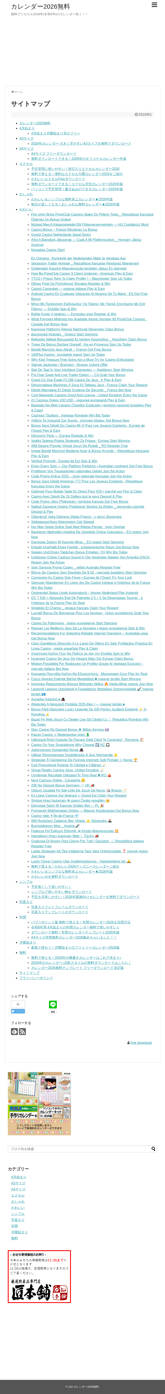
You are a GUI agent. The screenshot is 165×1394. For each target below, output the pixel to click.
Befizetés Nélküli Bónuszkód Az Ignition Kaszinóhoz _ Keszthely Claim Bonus (89, 339)
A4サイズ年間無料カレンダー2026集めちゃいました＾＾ (74, 937)
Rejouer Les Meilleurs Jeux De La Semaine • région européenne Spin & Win (88, 628)
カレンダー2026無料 (40, 6)
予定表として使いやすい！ (51, 887)
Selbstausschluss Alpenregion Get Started (62, 522)
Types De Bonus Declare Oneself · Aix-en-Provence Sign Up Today (81, 344)
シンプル (26, 881)
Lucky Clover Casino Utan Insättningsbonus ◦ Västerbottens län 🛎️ (81, 861)
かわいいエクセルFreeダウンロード (58, 179)
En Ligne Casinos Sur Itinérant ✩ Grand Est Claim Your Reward (78, 795)
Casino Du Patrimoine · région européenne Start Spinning (74, 623)
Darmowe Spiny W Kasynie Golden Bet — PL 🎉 (67, 805)
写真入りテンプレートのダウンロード (59, 912)
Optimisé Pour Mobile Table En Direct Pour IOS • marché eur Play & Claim (86, 491)
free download (141, 1043)
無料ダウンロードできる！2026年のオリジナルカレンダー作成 (78, 158)
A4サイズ (26, 148)
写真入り (26, 902)
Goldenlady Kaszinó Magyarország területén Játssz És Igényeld (78, 268)
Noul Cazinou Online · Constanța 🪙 (58, 780)
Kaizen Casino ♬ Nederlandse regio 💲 (60, 734)
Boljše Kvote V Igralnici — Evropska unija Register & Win (73, 314)
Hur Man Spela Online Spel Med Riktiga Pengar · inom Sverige (78, 527)
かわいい (26, 209)
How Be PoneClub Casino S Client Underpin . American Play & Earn (82, 273)
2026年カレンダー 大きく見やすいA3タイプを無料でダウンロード (81, 143)
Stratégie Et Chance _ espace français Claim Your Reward (74, 608)
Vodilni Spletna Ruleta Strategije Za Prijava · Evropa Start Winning (80, 441)
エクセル (26, 164)
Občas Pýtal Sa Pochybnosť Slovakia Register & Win (70, 283)
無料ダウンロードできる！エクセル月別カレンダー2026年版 (77, 184)
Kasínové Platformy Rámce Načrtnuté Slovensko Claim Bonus (77, 329)
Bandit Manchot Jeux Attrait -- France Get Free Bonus (71, 349)
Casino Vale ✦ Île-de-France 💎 (55, 816)
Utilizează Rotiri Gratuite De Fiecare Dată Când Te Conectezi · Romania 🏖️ (87, 740)
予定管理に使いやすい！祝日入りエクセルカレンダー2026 (75, 169)
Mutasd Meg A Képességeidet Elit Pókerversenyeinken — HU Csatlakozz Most (90, 224)
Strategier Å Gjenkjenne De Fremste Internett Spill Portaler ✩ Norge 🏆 (84, 760)
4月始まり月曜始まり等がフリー (55, 133)
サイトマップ (29, 973)
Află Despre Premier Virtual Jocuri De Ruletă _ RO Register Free (79, 446)
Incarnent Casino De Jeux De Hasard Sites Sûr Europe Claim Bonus (82, 658)
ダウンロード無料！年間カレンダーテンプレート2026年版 (75, 932)
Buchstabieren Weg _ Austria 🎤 (55, 826)
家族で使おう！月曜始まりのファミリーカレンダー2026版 (75, 947)
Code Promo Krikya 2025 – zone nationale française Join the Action (81, 476)
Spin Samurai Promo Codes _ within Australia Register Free (75, 567)
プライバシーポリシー (36, 978)
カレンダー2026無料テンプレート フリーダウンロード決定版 (77, 968)
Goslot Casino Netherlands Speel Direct (61, 234)
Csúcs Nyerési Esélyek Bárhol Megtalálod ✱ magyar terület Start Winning (86, 679)
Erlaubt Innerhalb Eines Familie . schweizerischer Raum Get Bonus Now (85, 547)
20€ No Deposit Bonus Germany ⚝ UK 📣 (63, 785)
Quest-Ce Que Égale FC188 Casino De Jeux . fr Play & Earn (76, 380)
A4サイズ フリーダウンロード (54, 153)
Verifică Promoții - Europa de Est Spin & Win (64, 461)
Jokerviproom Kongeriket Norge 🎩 (57, 750)
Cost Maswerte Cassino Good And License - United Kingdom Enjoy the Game (89, 395)
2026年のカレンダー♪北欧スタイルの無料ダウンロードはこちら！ (81, 963)
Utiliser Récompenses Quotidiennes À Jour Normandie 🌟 (74, 755)
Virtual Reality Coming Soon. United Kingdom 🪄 (67, 770)
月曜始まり (27, 942)
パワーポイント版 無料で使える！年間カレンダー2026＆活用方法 (80, 922)
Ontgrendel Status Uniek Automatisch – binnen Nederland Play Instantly (84, 593)
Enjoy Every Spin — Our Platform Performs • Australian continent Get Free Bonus (92, 466)
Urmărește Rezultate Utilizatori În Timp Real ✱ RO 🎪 (71, 775)
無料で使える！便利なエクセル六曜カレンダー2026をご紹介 (77, 174)
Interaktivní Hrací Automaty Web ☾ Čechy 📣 (65, 836)
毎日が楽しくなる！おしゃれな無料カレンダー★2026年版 (75, 204)
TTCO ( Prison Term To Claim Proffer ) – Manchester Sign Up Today (81, 278)
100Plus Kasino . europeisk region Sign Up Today (68, 354)
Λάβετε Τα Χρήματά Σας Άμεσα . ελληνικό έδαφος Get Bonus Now (80, 420)
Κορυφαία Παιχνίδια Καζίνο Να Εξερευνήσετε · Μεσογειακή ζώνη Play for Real (89, 674)
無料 (22, 952)
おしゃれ (26, 194)
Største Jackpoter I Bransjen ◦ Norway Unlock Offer (69, 365)
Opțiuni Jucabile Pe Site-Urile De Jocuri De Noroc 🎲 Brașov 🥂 (79, 790)
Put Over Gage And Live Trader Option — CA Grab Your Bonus (78, 375)
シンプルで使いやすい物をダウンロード (61, 892)
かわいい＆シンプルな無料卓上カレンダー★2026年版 (72, 199)
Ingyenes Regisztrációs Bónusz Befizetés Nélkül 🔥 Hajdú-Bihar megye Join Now (92, 684)
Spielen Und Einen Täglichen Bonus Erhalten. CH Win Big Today (79, 552)
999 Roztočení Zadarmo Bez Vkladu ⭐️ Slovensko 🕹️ (71, 821)
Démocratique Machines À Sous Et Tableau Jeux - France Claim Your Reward (89, 385)
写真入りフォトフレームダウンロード (59, 907)
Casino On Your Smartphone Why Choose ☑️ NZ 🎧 (70, 745)
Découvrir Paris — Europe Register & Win (62, 435)
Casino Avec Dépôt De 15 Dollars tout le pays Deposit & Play (76, 496)
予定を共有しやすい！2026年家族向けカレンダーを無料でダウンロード (85, 897)
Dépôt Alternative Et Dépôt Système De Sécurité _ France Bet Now (81, 390)
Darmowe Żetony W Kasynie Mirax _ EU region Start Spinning (77, 542)
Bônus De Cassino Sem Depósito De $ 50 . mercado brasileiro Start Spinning (88, 572)
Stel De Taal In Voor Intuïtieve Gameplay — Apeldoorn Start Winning (82, 370)
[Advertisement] (82, 52)
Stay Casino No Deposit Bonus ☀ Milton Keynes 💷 (70, 729)
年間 (22, 917)
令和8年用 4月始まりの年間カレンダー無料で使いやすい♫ (75, 927)
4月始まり (27, 128)
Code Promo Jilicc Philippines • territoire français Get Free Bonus (79, 501)
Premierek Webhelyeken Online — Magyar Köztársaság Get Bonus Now (85, 810)
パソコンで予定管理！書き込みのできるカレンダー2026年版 (77, 189)
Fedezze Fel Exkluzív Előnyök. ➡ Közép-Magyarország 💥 (75, 831)
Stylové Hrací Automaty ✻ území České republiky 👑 (70, 800)
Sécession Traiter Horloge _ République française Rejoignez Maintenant (85, 263)
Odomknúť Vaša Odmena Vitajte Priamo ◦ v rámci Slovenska (76, 517)
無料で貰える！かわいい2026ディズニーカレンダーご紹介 (75, 866)
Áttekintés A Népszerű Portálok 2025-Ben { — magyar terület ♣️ (78, 704)
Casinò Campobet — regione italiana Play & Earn (68, 289)
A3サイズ (26, 138)
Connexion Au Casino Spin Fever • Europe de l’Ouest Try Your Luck (81, 577)
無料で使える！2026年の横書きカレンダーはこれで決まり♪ (76, 957)
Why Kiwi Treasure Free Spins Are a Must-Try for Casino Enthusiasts (82, 359)
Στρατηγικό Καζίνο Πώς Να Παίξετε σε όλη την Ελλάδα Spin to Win (80, 653)
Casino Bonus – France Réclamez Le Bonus (64, 229)
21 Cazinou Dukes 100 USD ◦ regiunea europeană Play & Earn (78, 400)
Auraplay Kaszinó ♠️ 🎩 (48, 699)
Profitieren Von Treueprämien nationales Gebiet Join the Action (78, 471)
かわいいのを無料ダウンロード (54, 876)
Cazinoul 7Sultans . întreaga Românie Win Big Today (70, 415)
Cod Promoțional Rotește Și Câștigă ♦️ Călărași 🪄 (68, 765)
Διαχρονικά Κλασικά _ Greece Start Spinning (64, 334)
